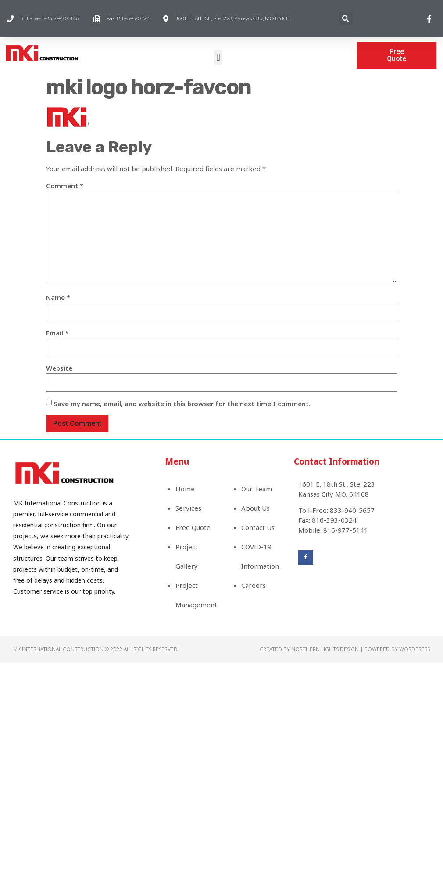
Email (57, 332)
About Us (255, 508)
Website (59, 368)
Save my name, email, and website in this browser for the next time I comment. (182, 403)
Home (185, 488)
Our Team (256, 488)
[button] (218, 57)
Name (58, 297)
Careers (253, 585)
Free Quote (193, 527)
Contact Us (258, 527)
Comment (64, 185)
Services (188, 508)
